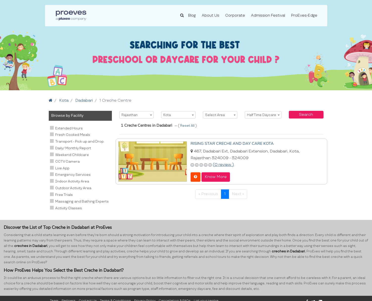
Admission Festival (268, 15)
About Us (210, 15)
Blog (192, 15)
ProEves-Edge (304, 15)
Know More (216, 177)
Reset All (187, 126)
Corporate (235, 15)
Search (306, 114)
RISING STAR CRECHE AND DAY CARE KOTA (232, 143)
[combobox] (136, 115)
